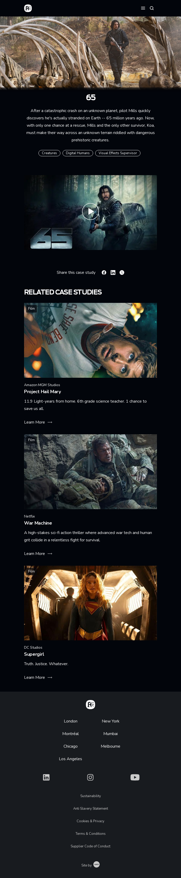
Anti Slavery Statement (90, 808)
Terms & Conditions (91, 833)
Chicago (71, 746)
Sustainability (90, 796)
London (70, 721)
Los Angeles (70, 759)
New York (111, 721)
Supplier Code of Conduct (90, 846)
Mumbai (110, 734)
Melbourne (110, 746)
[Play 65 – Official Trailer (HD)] (90, 212)
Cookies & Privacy (90, 821)
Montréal (70, 734)
